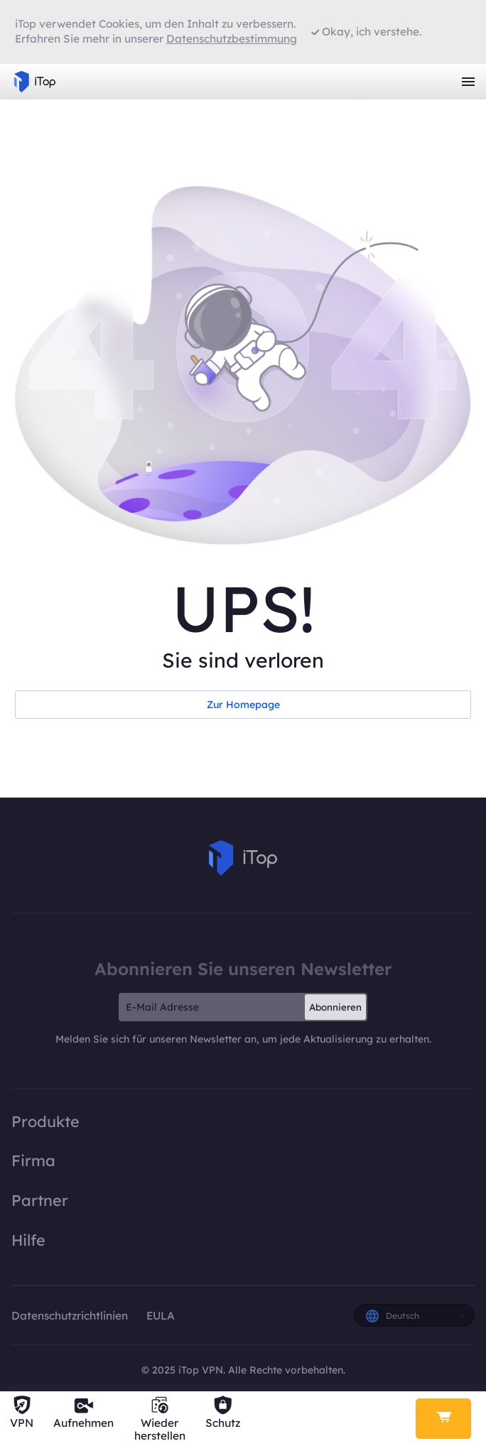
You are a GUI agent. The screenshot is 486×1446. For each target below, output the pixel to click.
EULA (160, 1315)
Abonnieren (335, 1007)
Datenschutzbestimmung (231, 38)
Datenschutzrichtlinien (71, 1315)
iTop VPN (34, 81)
